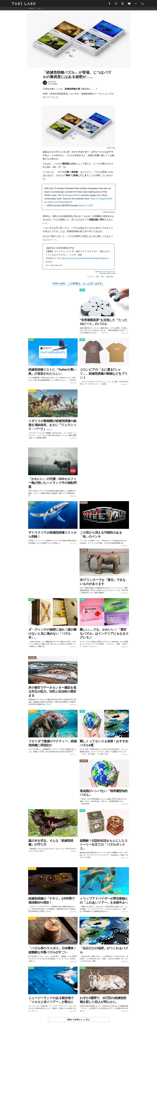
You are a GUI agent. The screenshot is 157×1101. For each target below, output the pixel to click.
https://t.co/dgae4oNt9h (101, 199)
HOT (102, 277)
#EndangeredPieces (71, 195)
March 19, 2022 (85, 206)
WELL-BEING (85, 919)
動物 (97, 277)
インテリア (91, 277)
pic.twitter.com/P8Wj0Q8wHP (58, 202)
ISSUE (31, 340)
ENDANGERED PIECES (108, 272)
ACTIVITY (32, 391)
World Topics (109, 277)
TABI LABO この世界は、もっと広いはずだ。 (78, 284)
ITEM (82, 290)
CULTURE (84, 503)
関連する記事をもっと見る (78, 1020)
